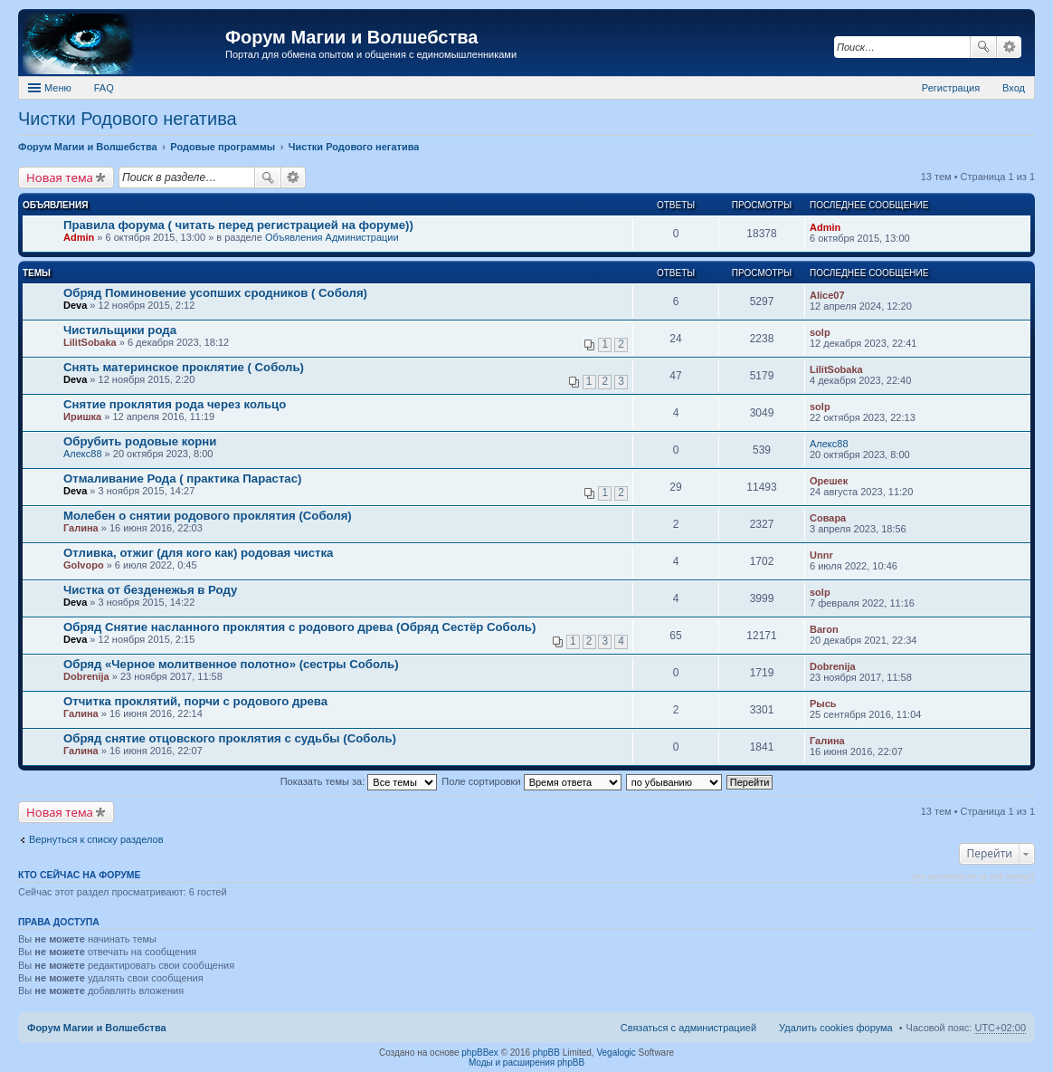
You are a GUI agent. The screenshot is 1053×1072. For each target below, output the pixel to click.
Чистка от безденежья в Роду (150, 590)
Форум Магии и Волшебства (351, 37)
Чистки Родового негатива (127, 119)
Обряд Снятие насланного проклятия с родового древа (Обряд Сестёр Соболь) (299, 627)
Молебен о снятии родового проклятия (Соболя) (207, 515)
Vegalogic (615, 1053)
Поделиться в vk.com (1020, 120)
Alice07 (827, 295)
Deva (75, 305)
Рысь (823, 703)
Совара (828, 517)
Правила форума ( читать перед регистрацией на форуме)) (238, 225)
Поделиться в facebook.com (962, 120)
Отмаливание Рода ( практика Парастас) (182, 478)
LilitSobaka (90, 342)
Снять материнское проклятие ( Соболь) (183, 367)
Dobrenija (86, 676)
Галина (81, 527)
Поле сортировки (531, 781)
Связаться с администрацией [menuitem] (688, 1027)
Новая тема (59, 177)
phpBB (546, 1053)
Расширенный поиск (1009, 47)
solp (820, 332)
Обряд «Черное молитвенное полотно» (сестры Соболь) (231, 664)
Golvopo (83, 565)
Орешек (829, 480)
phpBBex (479, 1053)
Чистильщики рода (119, 330)
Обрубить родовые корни (139, 441)
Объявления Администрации (332, 237)
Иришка (82, 416)
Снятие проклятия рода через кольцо (174, 404)
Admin (78, 237)
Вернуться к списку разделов (96, 839)
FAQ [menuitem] (104, 87)
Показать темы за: (359, 781)
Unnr (821, 555)
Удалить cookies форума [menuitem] (836, 1027)
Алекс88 (82, 453)
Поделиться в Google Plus (991, 120)
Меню (57, 87)
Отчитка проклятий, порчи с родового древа (195, 701)
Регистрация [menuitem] (951, 87)
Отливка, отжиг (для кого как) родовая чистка (198, 553)
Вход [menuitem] (1013, 87)
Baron (824, 629)
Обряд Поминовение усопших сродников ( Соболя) (215, 293)
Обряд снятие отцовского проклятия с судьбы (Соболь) (229, 738)
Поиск (983, 47)
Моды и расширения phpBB (526, 1062)
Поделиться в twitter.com (933, 120)
